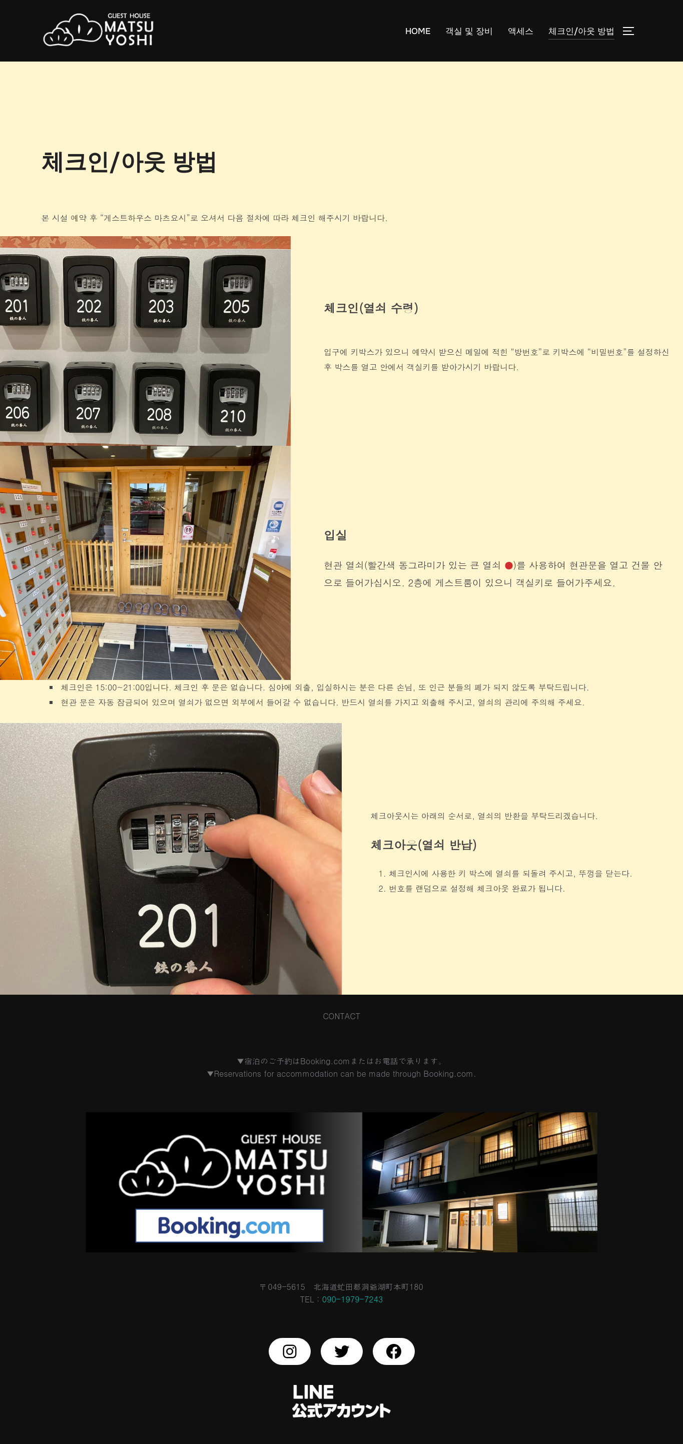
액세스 (520, 31)
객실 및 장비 (469, 31)
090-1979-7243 (352, 1320)
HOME (417, 31)
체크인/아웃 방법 (581, 31)
